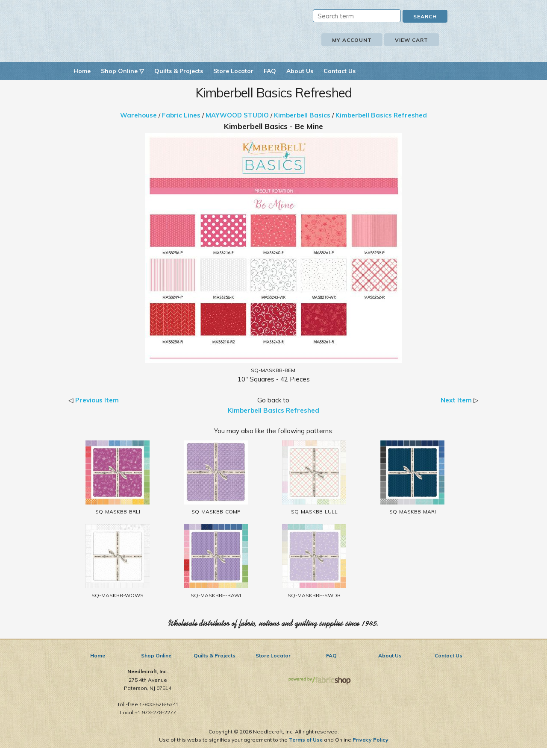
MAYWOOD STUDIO (237, 115)
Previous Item (97, 400)
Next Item (456, 400)
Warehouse (138, 115)
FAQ (270, 71)
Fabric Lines (181, 115)
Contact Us (339, 71)
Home (82, 71)
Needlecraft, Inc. (167, 29)
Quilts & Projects (178, 71)
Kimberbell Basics (302, 115)
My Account (352, 40)
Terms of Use (306, 739)
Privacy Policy (370, 739)
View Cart (411, 40)
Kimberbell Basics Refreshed (381, 115)
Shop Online (156, 655)
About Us (299, 71)
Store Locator (233, 71)
